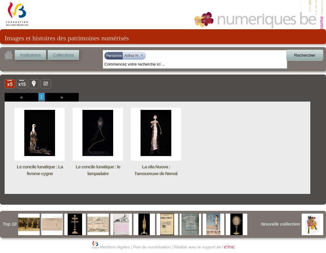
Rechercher (305, 55)
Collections (63, 55)
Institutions (30, 55)
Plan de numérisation (151, 247)
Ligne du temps (46, 83)
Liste (22, 83)
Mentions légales (115, 247)
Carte (34, 83)
